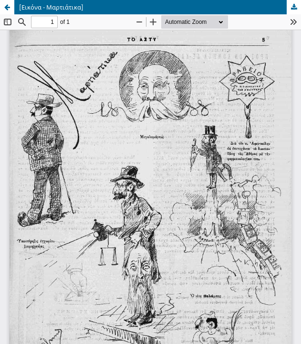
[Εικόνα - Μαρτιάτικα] (51, 7)
